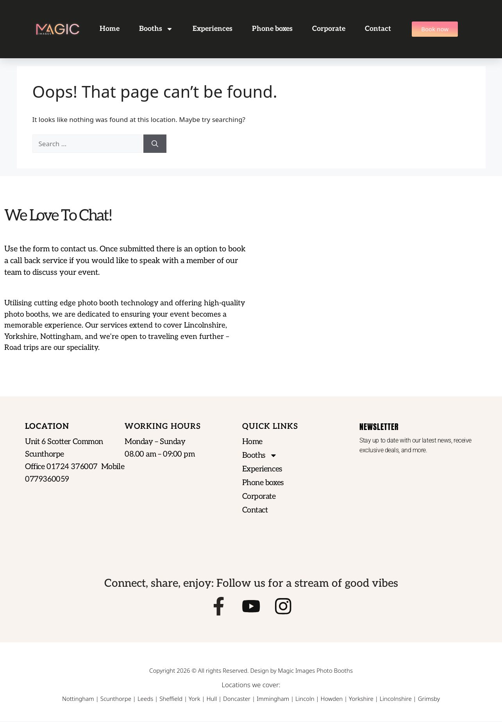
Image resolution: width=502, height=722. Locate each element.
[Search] (154, 143)
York (194, 699)
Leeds (145, 699)
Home (110, 29)
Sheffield (170, 699)
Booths (156, 28)
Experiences (212, 29)
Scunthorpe (115, 699)
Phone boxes (272, 29)
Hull (211, 699)
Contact (378, 29)
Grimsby (429, 699)
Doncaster (236, 699)
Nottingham (78, 699)
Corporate (328, 29)
